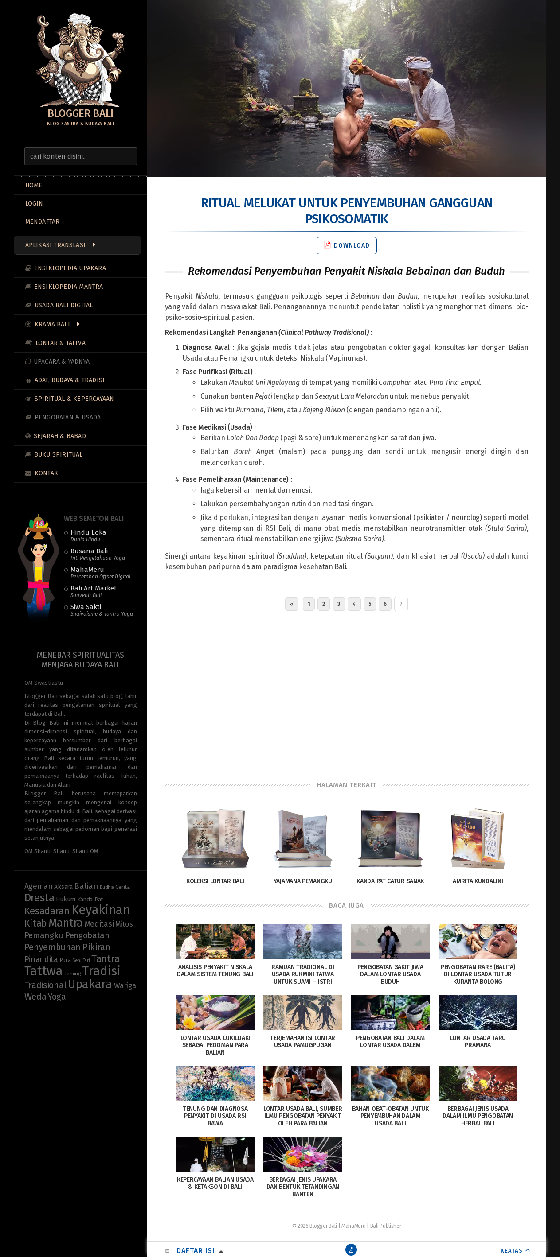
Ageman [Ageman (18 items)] (38, 886)
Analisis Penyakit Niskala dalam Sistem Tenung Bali (215, 970)
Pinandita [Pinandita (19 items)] (41, 959)
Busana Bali (97, 554)
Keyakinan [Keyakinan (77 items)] (100, 910)
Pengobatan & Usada (68, 417)
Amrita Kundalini (478, 881)
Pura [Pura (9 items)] (65, 960)
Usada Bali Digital (64, 305)
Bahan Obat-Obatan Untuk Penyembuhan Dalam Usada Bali (390, 1116)
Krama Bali (52, 324)
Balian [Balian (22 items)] (86, 886)
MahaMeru (100, 573)
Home (34, 185)
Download (347, 245)
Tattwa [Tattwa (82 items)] (43, 971)
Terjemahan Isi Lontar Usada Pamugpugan (302, 1041)
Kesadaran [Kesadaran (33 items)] (47, 911)
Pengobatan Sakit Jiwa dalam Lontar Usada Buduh (390, 974)
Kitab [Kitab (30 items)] (35, 923)
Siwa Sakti (101, 610)
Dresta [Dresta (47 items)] (39, 897)
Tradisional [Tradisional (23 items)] (45, 985)
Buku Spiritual (58, 454)
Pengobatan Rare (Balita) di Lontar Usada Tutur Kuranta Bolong (478, 974)
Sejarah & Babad (60, 436)
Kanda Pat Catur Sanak (390, 881)
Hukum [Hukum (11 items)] (65, 899)
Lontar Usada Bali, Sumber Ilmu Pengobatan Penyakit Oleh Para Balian (302, 1116)
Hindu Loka (88, 535)
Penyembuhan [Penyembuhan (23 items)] (52, 947)
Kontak (46, 473)
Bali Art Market (93, 591)
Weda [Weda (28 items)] (35, 996)
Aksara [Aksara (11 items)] (63, 887)
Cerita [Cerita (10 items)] (122, 887)
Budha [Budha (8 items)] (107, 887)
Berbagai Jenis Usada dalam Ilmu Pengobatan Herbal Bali (478, 1116)
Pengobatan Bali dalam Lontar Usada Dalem (390, 1041)
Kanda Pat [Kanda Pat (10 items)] (90, 899)
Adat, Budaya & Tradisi (70, 380)
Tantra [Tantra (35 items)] (105, 959)
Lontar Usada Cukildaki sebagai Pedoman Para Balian (215, 1045)
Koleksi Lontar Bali (215, 881)
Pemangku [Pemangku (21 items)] (44, 935)
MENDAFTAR (42, 221)
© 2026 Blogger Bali (314, 1226)
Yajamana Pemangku (303, 881)
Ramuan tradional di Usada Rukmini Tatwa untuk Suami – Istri (302, 974)
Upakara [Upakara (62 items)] (90, 984)
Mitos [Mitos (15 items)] (124, 924)
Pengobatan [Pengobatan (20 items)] (87, 935)
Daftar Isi (195, 1250)
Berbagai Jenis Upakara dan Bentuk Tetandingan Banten (302, 1187)
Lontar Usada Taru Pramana (478, 1041)
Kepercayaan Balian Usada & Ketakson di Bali (215, 1183)
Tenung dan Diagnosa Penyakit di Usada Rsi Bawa (215, 1116)
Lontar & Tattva (60, 343)
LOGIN (34, 203)
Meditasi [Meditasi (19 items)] (99, 924)
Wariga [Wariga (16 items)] (125, 985)
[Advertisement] (347, 694)
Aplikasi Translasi (55, 245)
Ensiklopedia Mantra (68, 287)
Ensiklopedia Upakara (70, 268)
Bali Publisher (385, 1226)
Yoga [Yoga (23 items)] (57, 997)
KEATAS (512, 1250)
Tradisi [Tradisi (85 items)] (101, 971)
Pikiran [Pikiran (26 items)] (96, 947)
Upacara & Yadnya (62, 361)
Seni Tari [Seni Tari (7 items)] (81, 960)
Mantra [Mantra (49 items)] (65, 923)
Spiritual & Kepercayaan (74, 399)
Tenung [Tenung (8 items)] (72, 973)
